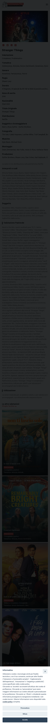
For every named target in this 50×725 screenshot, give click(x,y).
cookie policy (7, 702)
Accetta (25, 720)
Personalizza (25, 708)
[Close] (45, 671)
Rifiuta (25, 714)
